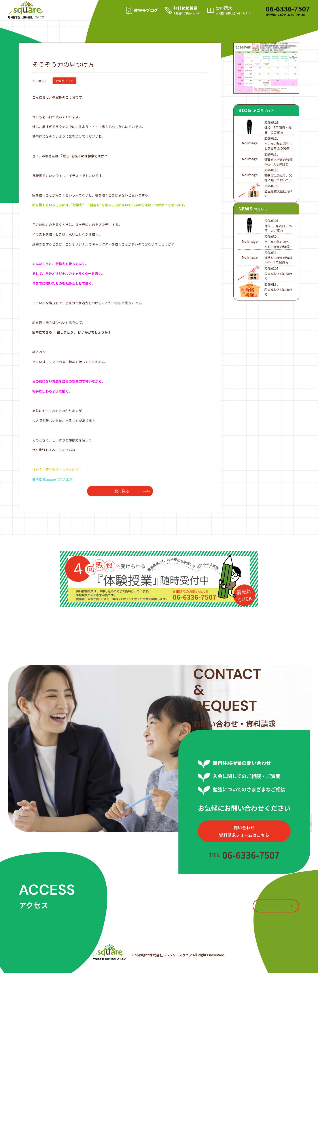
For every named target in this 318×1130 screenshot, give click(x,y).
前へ (80, 512)
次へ (159, 512)
